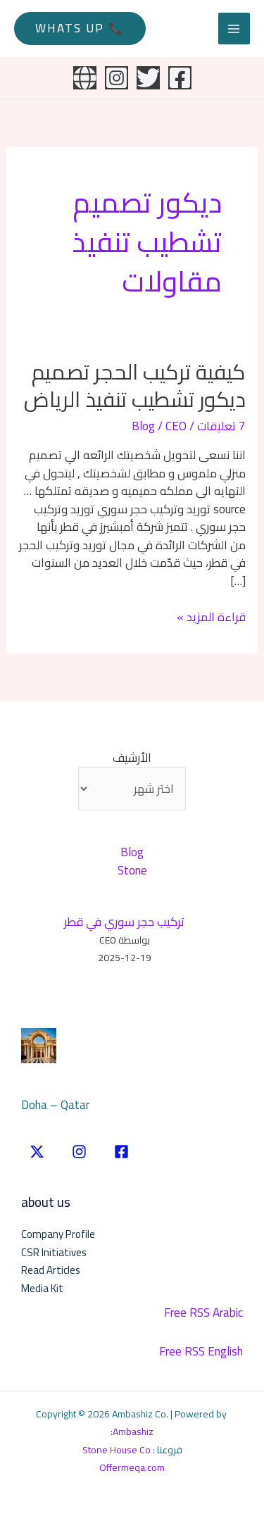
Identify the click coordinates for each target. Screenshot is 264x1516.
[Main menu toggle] (234, 29)
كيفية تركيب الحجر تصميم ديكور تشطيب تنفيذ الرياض (135, 385)
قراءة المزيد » (211, 617)
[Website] (84, 77)
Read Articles (50, 1270)
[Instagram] (116, 77)
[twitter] (37, 1151)
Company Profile (58, 1234)
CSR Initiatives (54, 1252)
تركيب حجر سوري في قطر (124, 921)
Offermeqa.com (132, 1467)
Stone (132, 870)
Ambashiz (133, 1431)
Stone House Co (116, 1450)
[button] (80, 28)
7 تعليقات (221, 426)
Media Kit (42, 1288)
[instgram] (79, 1151)
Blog (143, 426)
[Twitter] (148, 77)
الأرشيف (132, 758)
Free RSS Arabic (203, 1312)
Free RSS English (201, 1351)
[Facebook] (179, 77)
